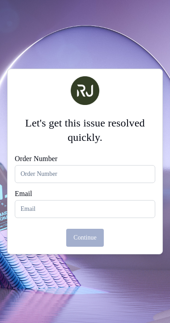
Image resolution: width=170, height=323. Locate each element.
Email (23, 193)
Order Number (36, 158)
